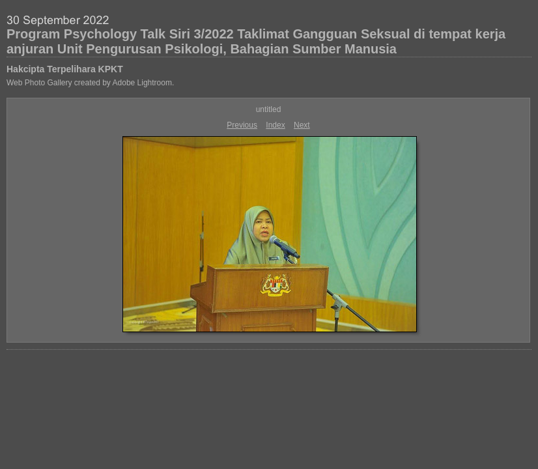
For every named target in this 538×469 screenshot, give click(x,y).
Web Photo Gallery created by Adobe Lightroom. (90, 82)
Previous (242, 125)
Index (275, 125)
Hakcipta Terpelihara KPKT (65, 69)
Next (302, 125)
